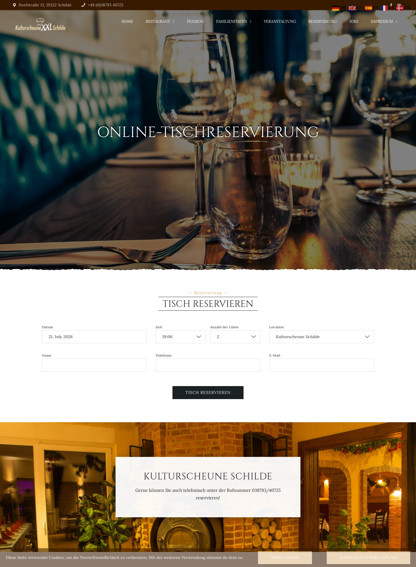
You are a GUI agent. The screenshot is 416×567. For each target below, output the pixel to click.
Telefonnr (163, 355)
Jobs (354, 21)
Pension (195, 21)
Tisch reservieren (208, 392)
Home (127, 21)
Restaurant (158, 21)
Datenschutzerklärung (368, 557)
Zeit (158, 327)
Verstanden (285, 557)
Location (276, 327)
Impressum (382, 21)
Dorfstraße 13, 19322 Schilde (42, 5)
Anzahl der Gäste (224, 327)
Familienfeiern (231, 21)
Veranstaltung (280, 21)
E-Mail (274, 355)
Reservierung (323, 21)
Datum (47, 327)
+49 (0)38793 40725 (102, 5)
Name (47, 355)
